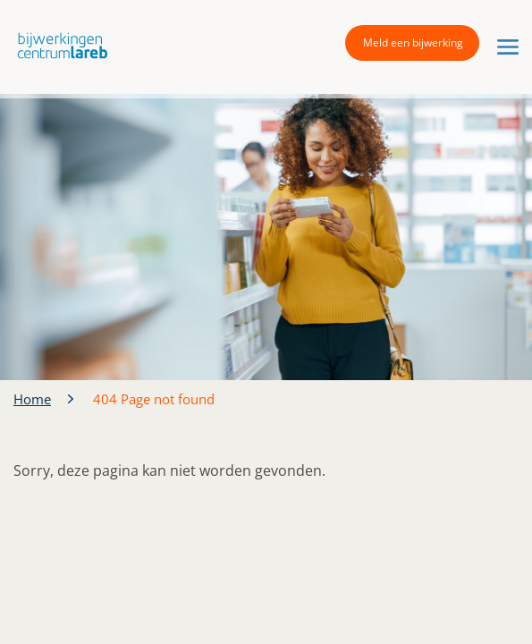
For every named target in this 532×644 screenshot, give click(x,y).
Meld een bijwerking (413, 42)
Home (32, 399)
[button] (58, 45)
